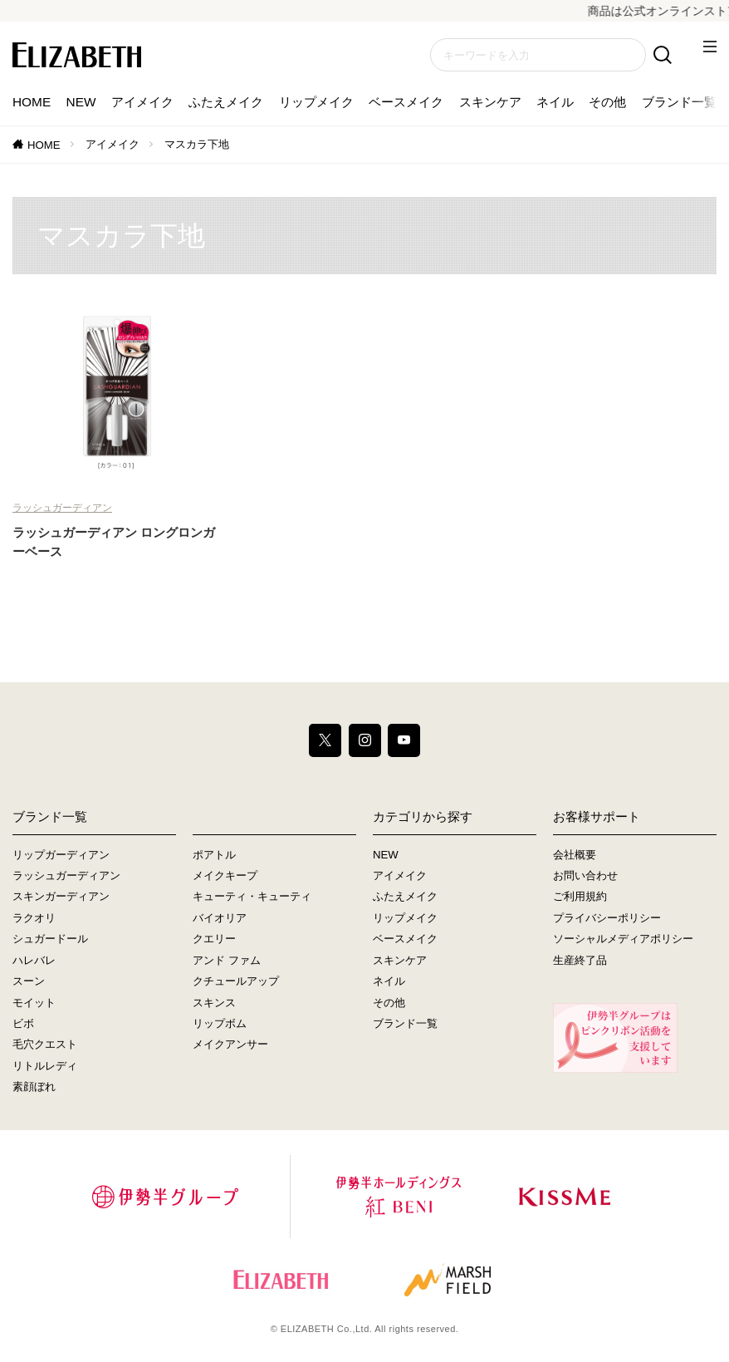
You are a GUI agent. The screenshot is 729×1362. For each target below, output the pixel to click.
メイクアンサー (230, 1045)
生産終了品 (580, 960)
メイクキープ (225, 875)
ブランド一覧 (679, 102)
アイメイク (142, 102)
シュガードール (50, 939)
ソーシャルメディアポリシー (623, 939)
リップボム (220, 1023)
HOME (31, 102)
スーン (28, 981)
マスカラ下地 (196, 144)
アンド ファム (227, 960)
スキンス (214, 1002)
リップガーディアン (61, 854)
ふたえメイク (225, 102)
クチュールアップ (236, 981)
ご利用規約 (580, 897)
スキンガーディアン (61, 897)
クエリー (214, 939)
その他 (607, 102)
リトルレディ (44, 1066)
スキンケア (490, 102)
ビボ (23, 1023)
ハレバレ (34, 960)
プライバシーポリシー (607, 918)
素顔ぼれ (34, 1086)
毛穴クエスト (44, 1045)
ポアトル (214, 854)
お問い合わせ (585, 875)
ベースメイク (406, 102)
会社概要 (574, 854)
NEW (81, 102)
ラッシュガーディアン (62, 508)
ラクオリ (34, 918)
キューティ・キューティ (252, 897)
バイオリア (220, 918)
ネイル (555, 102)
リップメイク (316, 102)
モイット (34, 1002)
